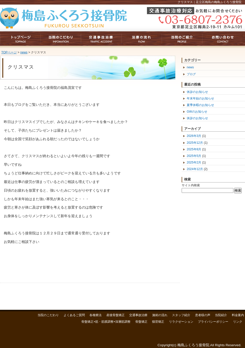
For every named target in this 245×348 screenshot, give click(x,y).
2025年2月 (194, 162)
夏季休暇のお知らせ (200, 105)
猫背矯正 (158, 321)
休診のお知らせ (197, 92)
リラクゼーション (181, 321)
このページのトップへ (171, 296)
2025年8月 (194, 149)
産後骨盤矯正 (115, 315)
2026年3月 (194, 136)
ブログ (191, 74)
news (24, 52)
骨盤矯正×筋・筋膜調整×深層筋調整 (105, 321)
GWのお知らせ (197, 111)
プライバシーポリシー (213, 321)
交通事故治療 (138, 315)
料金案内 (238, 315)
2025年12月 (195, 143)
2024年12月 (195, 169)
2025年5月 (194, 156)
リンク (237, 321)
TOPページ (9, 52)
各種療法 (95, 315)
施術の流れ (159, 315)
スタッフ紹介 (181, 315)
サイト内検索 (191, 185)
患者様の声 (202, 315)
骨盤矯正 (141, 321)
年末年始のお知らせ (200, 98)
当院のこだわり (48, 315)
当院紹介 (221, 315)
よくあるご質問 (74, 315)
